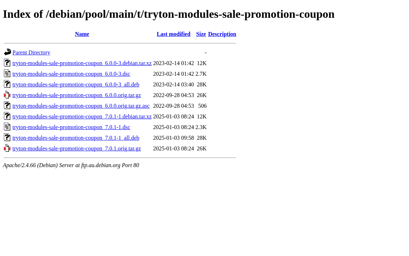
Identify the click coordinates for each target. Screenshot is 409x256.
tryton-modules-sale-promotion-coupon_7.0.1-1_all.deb (75, 138)
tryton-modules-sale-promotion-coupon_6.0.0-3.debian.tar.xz (82, 63)
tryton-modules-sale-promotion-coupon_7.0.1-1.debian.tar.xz (82, 116)
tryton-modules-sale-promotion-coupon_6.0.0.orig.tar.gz (76, 95)
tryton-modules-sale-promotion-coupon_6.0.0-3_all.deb (75, 84)
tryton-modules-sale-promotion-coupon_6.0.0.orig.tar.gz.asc (81, 106)
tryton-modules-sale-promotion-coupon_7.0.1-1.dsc (71, 127)
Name (82, 34)
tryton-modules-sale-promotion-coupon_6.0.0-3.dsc (71, 74)
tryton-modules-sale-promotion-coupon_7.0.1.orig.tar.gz (76, 148)
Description (222, 34)
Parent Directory (31, 52)
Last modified (174, 34)
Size (201, 34)
